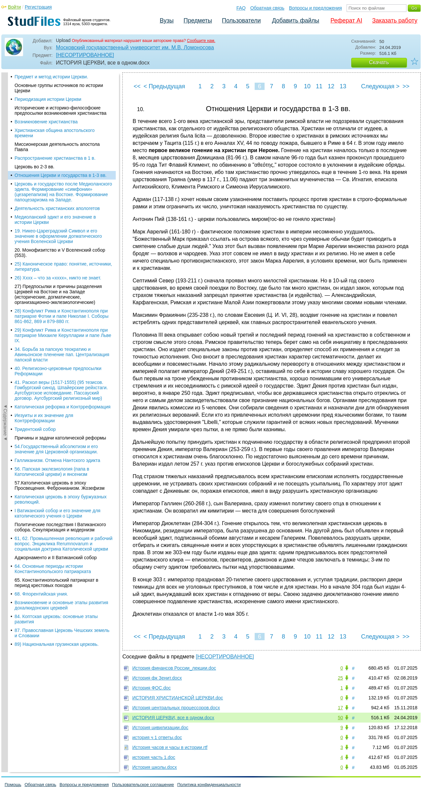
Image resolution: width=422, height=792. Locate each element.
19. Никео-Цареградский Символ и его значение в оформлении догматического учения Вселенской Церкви (58, 147)
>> (405, 86)
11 (319, 86)
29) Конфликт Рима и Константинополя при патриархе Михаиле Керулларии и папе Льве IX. (63, 247)
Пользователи (241, 20)
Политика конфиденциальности (209, 784)
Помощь (13, 784)
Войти (14, 7)
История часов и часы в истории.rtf (169, 747)
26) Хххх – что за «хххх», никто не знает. (58, 189)
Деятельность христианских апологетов (57, 119)
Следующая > (380, 86)
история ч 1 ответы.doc (157, 737)
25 (340, 678)
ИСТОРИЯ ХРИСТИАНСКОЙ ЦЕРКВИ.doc (177, 697)
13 (343, 86)
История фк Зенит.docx (157, 678)
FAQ (241, 8)
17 (340, 707)
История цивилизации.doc (160, 727)
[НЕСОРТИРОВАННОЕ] (85, 55)
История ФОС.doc (151, 687)
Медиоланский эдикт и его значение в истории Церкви (55, 131)
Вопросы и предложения (315, 8)
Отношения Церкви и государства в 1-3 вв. (60, 86)
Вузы (167, 20)
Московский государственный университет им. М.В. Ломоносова (135, 47)
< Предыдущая (164, 86)
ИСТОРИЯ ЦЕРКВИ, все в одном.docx (173, 717)
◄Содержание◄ (5, 188)
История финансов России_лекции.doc (174, 668)
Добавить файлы (295, 20)
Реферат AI (346, 20)
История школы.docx (154, 767)
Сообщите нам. (201, 41)
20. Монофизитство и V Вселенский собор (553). (60, 164)
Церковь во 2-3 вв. (34, 78)
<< (137, 86)
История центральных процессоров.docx (176, 707)
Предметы (198, 20)
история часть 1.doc (153, 757)
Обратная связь (267, 8)
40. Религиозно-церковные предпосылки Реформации (58, 282)
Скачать (379, 62)
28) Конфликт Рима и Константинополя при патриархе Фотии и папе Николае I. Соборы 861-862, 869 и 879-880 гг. (61, 227)
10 (307, 86)
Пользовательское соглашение (143, 784)
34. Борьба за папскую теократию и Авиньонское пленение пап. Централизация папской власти (62, 266)
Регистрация (38, 7)
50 (340, 717)
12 (331, 86)
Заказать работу (394, 20)
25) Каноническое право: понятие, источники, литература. (63, 178)
